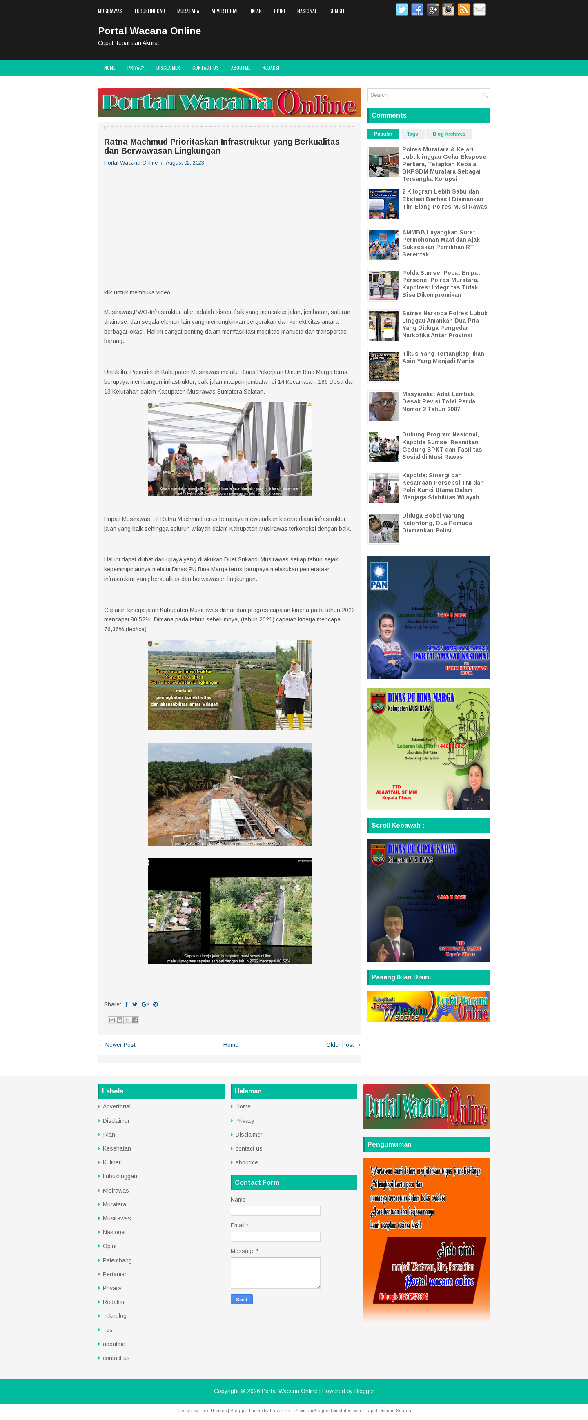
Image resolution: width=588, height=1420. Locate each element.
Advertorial (225, 10)
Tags (412, 134)
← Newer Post (117, 1045)
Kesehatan (117, 1148)
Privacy (135, 67)
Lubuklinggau (150, 10)
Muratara (188, 10)
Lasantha (280, 1410)
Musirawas (110, 10)
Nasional (307, 10)
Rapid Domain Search (388, 1410)
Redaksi (271, 67)
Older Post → (343, 1045)
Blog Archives (449, 134)
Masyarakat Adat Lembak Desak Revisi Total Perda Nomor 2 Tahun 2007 (438, 401)
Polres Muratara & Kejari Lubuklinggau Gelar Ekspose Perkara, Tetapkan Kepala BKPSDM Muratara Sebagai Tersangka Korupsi (444, 164)
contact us (205, 67)
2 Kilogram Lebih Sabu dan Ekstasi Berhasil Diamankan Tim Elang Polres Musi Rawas (445, 198)
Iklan (256, 10)
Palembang (117, 1260)
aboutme (240, 67)
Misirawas (116, 1190)
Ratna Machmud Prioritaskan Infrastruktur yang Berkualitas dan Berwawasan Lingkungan (222, 146)
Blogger (364, 1391)
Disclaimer (168, 67)
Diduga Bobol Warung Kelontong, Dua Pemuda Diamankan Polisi (437, 523)
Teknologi (115, 1316)
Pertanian (115, 1274)
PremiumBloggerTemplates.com (327, 1410)
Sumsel (337, 10)
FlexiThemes (213, 1410)
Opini (279, 10)
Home (109, 67)
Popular (383, 134)
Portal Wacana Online (149, 30)
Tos (108, 1330)
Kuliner (112, 1162)
